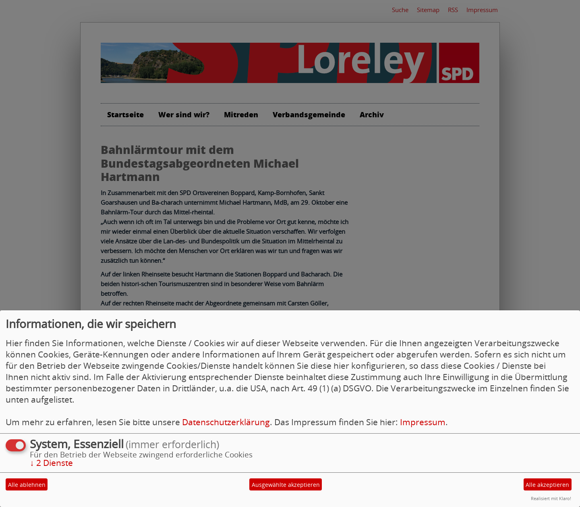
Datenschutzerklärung (226, 422)
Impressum (422, 422)
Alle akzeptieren (547, 484)
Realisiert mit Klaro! (551, 498)
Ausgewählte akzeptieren (286, 484)
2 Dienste (51, 462)
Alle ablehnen (27, 484)
